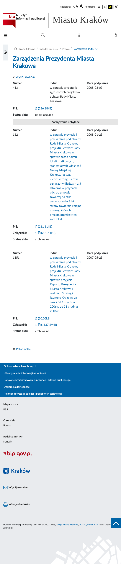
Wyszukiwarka (25, 77)
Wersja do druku (16, 504)
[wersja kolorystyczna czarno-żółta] (110, 6)
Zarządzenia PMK (84, 49)
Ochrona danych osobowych (20, 366)
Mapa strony (10, 404)
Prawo (66, 49)
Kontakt (7, 441)
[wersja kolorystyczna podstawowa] (99, 6)
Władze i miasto (49, 49)
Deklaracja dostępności (17, 387)
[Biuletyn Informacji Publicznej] (60, 455)
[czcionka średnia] (77, 6)
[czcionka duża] (81, 6)
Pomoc (7, 425)
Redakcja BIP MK (13, 436)
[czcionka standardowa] (74, 6)
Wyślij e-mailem (16, 487)
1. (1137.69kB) (46, 324)
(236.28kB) (43, 108)
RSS (5, 409)
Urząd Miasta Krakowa (67, 525)
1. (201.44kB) (45, 233)
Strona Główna (26, 49)
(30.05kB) (42, 318)
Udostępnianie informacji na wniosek (25, 373)
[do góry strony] (116, 523)
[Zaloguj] (116, 36)
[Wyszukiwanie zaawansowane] (43, 35)
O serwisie (9, 420)
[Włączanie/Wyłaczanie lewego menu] (5, 52)
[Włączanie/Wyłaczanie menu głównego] (5, 35)
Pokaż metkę (23, 349)
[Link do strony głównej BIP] (60, 20)
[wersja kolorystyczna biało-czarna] (104, 6)
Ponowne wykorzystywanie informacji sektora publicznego (37, 380)
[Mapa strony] (79, 36)
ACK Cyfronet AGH (88, 525)
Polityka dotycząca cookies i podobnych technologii (33, 394)
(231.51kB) (43, 226)
